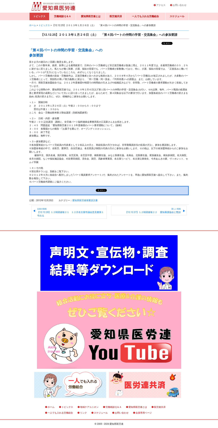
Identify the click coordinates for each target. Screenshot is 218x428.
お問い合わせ (180, 5)
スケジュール (177, 16)
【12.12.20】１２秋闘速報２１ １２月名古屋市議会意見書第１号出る (70, 212)
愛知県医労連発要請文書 (85, 200)
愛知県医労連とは (91, 16)
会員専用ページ (144, 412)
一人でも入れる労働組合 (145, 16)
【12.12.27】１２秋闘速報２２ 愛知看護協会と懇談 (153, 211)
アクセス (161, 5)
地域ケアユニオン (89, 407)
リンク (83, 412)
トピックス (39, 16)
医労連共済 (116, 16)
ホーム (51, 407)
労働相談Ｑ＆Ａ (62, 16)
